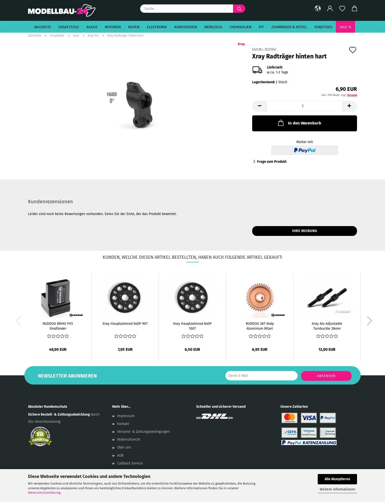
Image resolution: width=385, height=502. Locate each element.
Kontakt (123, 424)
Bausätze (42, 27)
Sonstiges (323, 27)
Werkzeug (213, 27)
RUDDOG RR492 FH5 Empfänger (58, 326)
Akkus (91, 27)
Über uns (124, 447)
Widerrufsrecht (128, 439)
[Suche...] (239, 8)
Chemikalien (240, 27)
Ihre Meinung (304, 231)
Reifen (133, 27)
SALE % (345, 27)
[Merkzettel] (342, 8)
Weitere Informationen (337, 489)
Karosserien (185, 27)
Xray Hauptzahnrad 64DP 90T (125, 324)
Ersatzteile (68, 27)
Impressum (126, 416)
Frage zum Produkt (272, 162)
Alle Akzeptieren (337, 479)
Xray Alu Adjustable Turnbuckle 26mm (327, 326)
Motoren (113, 27)
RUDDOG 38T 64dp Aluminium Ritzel (260, 326)
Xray (241, 44)
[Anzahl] (304, 106)
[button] (318, 8)
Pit (261, 27)
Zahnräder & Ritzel (289, 27)
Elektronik (157, 27)
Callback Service (130, 463)
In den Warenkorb (299, 123)
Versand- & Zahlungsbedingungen (143, 432)
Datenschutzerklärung (44, 492)
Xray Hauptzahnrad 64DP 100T (192, 326)
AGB (120, 455)
